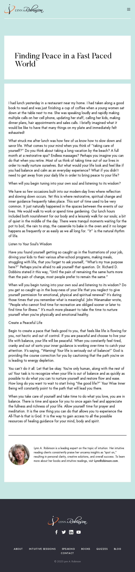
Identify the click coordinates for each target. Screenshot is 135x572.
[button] (129, 9)
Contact (67, 553)
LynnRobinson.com (106, 461)
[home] (24, 9)
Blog (117, 549)
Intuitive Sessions (42, 549)
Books (85, 549)
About (18, 549)
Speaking (68, 549)
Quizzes (102, 549)
